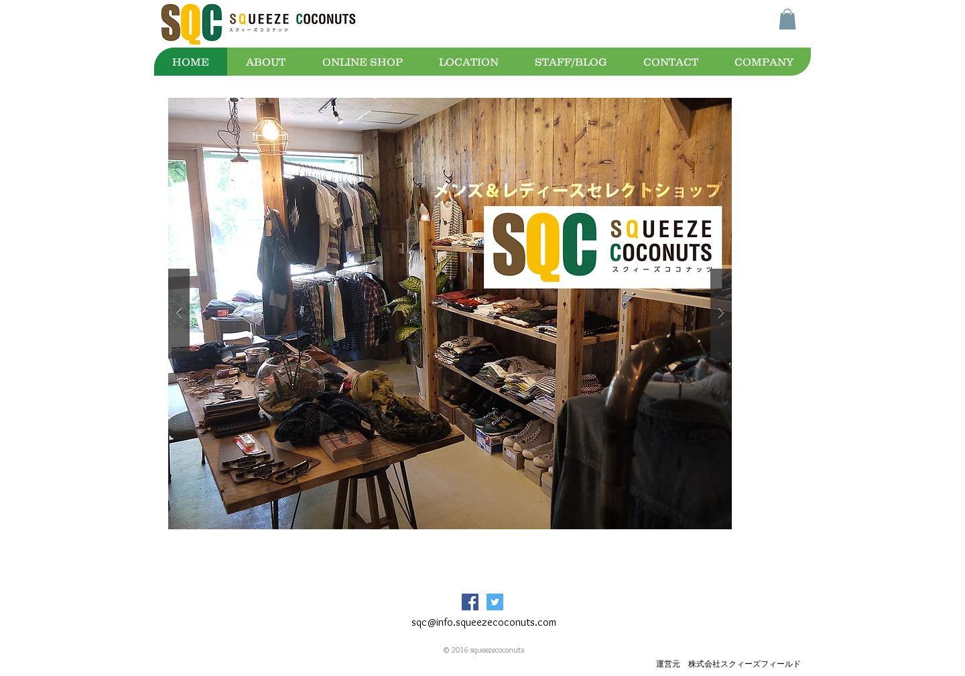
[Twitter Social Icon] (495, 602)
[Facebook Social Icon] (470, 602)
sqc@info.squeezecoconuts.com (483, 622)
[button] (787, 19)
